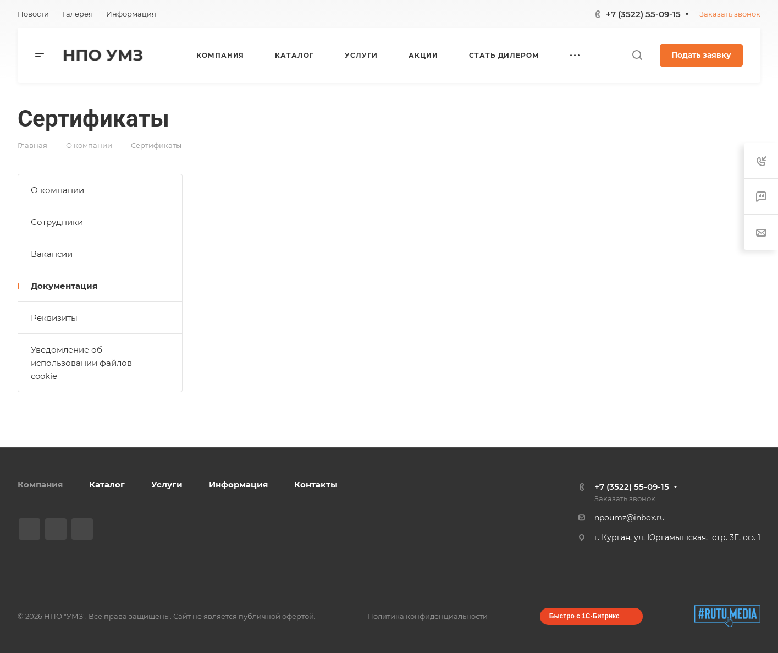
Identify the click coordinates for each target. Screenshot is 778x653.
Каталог (107, 484)
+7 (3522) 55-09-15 (643, 14)
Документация (64, 286)
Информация (238, 484)
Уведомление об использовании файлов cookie (81, 362)
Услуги (167, 484)
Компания (40, 484)
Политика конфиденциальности (427, 616)
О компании (57, 190)
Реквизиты (54, 317)
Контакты (316, 484)
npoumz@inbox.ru (629, 518)
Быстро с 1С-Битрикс (584, 616)
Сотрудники (57, 222)
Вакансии (52, 254)
